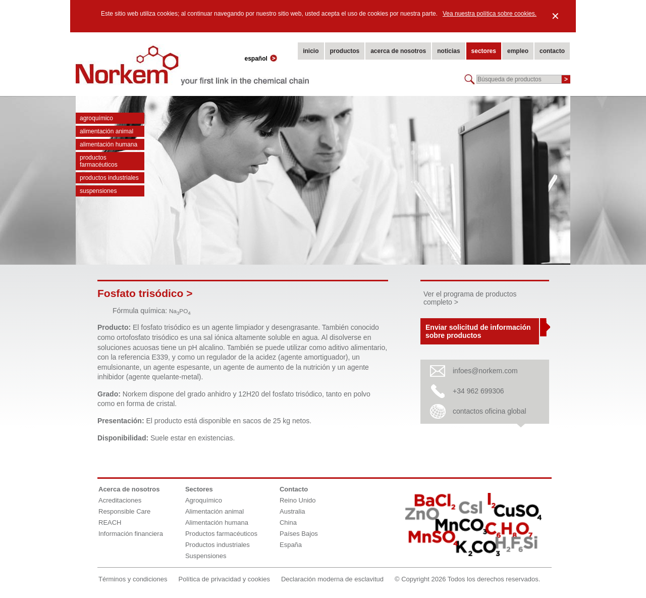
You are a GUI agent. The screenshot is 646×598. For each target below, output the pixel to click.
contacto (552, 51)
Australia (292, 511)
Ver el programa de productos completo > (469, 298)
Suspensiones (98, 190)
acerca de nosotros (398, 51)
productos (345, 51)
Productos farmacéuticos (99, 161)
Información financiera (130, 533)
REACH (110, 522)
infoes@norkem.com (485, 371)
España (291, 545)
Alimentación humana (108, 144)
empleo (517, 51)
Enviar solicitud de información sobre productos (477, 331)
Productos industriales (109, 177)
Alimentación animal (106, 131)
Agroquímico (96, 118)
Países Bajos (299, 533)
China (288, 522)
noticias (448, 51)
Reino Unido (298, 500)
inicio (310, 51)
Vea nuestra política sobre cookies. (489, 13)
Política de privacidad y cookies (224, 579)
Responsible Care (124, 511)
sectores (483, 51)
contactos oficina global (489, 411)
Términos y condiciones (133, 579)
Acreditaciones (119, 500)
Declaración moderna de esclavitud (332, 579)
